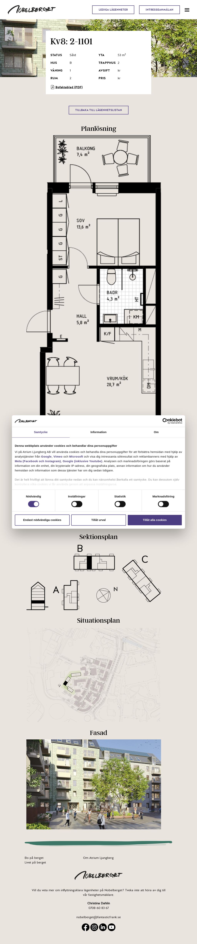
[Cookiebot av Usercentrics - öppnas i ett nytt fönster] (165, 421)
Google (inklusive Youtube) (82, 461)
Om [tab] (156, 432)
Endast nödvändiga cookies (42, 520)
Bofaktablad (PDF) (66, 87)
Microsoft (76, 456)
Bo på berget (34, 858)
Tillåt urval (98, 520)
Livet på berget (35, 862)
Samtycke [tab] (41, 432)
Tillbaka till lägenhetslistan (98, 110)
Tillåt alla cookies (155, 520)
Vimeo (58, 456)
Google (46, 456)
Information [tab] (98, 432)
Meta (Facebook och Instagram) (38, 461)
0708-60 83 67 (98, 908)
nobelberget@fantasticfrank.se (98, 917)
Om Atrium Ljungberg (98, 858)
